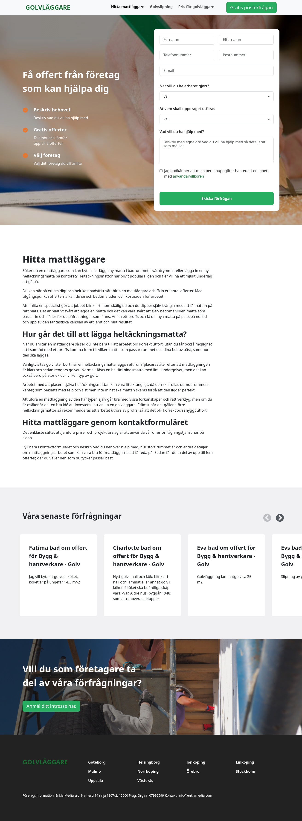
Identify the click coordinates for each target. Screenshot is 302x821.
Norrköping (148, 771)
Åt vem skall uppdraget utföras (187, 108)
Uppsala (95, 780)
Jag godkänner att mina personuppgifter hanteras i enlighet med (213, 173)
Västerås (145, 780)
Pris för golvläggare (196, 6)
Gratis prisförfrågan (251, 7)
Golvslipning (161, 6)
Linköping (245, 762)
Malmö (94, 771)
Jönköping (196, 762)
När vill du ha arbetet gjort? (184, 85)
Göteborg (96, 762)
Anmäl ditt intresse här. (51, 706)
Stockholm (245, 771)
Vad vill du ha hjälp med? (182, 131)
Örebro (193, 771)
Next (277, 516)
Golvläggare (47, 7)
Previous (265, 516)
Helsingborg (148, 762)
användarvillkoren (188, 176)
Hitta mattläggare (127, 6)
